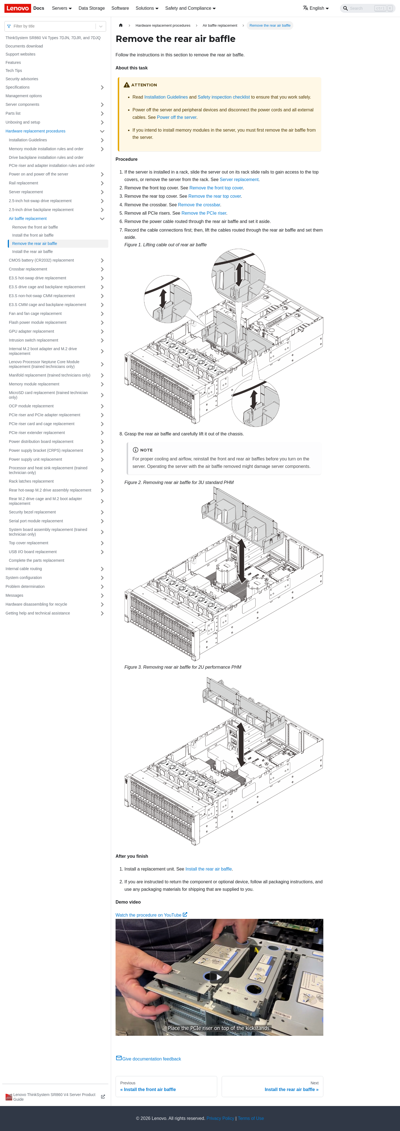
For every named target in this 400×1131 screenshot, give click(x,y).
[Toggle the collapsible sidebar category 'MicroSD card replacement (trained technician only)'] (102, 395)
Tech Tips (14, 70)
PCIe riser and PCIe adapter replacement (44, 415)
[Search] (368, 8)
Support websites (20, 54)
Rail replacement (23, 183)
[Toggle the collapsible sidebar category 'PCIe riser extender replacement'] (102, 432)
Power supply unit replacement (35, 459)
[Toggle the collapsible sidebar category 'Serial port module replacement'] (102, 521)
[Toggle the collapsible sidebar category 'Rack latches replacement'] (102, 481)
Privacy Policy (220, 1118)
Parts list (13, 113)
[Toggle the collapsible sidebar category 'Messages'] (102, 595)
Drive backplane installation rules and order (46, 157)
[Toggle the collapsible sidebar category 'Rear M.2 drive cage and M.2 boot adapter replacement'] (102, 501)
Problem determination (25, 586)
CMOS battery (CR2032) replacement (41, 260)
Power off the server (176, 117)
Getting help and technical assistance (38, 613)
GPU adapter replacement (31, 331)
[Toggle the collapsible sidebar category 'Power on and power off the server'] (102, 174)
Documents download (24, 46)
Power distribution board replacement (41, 441)
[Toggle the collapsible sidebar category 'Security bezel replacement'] (102, 512)
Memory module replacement (34, 384)
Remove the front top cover (216, 187)
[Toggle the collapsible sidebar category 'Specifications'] (102, 87)
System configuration (24, 577)
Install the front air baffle (33, 235)
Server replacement (26, 192)
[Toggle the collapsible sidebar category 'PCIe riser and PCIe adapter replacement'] (102, 415)
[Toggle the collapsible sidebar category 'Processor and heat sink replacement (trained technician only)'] (102, 470)
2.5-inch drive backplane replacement (41, 209)
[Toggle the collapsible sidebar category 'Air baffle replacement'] (102, 218)
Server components (22, 104)
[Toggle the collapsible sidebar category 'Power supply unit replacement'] (102, 459)
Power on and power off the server (38, 174)
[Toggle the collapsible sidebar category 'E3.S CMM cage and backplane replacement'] (102, 304)
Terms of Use (251, 1118)
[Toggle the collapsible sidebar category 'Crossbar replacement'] (102, 269)
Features (13, 62)
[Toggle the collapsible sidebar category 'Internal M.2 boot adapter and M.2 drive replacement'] (102, 351)
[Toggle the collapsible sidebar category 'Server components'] (102, 104)
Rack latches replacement (31, 481)
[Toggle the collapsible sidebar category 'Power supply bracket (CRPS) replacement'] (102, 450)
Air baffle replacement (28, 218)
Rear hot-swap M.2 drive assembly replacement (50, 490)
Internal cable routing (24, 568)
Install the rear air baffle (32, 251)
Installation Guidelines (28, 140)
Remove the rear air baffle (34, 243)
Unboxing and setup (23, 122)
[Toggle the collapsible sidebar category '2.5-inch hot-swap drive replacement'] (102, 201)
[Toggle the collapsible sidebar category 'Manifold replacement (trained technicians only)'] (102, 375)
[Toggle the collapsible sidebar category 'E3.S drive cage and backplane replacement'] (102, 287)
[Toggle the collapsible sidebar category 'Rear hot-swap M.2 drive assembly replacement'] (102, 490)
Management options (24, 96)
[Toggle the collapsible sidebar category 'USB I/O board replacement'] (102, 552)
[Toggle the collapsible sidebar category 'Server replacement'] (102, 192)
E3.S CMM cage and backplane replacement (47, 304)
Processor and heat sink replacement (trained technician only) (48, 470)
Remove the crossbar (199, 204)
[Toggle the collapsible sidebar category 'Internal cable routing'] (102, 569)
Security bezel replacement (32, 512)
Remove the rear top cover (214, 196)
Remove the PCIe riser (203, 213)
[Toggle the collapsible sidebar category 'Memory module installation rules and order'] (102, 149)
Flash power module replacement (37, 322)
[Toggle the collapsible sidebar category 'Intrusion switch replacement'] (102, 340)
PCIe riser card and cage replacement (41, 424)
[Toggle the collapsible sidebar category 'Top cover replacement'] (102, 543)
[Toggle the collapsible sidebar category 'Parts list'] (102, 113)
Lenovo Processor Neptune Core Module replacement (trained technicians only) (44, 364)
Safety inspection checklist (224, 97)
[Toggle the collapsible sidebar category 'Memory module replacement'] (102, 384)
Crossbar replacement (28, 269)
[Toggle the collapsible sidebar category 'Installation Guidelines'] (102, 140)
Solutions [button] (145, 8)
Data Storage (92, 8)
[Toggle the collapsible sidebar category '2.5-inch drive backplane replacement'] (102, 209)
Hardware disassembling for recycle (36, 604)
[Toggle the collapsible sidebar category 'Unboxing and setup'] (102, 122)
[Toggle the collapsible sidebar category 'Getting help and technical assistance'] (102, 613)
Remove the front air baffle (35, 227)
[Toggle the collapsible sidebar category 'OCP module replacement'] (102, 406)
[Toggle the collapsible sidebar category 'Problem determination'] (102, 586)
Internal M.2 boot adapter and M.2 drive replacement (43, 351)
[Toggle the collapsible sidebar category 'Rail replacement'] (102, 183)
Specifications (17, 87)
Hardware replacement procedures (36, 131)
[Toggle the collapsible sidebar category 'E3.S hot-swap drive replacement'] (102, 278)
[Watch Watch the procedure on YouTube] (219, 977)
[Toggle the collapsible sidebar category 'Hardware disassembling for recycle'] (102, 604)
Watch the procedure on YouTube (151, 915)
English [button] (313, 8)
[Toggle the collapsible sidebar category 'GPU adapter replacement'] (102, 331)
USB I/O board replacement (33, 552)
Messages (14, 595)
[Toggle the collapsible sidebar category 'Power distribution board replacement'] (102, 441)
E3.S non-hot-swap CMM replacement (42, 296)
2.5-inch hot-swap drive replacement (40, 201)
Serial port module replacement (36, 521)
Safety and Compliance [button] (188, 8)
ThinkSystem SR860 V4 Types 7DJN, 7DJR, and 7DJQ (53, 38)
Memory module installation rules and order (46, 149)
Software (120, 8)
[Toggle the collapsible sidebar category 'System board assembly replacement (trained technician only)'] (102, 532)
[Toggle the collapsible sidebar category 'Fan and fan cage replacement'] (102, 313)
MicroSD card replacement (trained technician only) (48, 395)
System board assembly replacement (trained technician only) (48, 532)
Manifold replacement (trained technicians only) (49, 375)
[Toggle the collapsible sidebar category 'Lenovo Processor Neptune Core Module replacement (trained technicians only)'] (102, 364)
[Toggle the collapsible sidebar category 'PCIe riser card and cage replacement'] (102, 424)
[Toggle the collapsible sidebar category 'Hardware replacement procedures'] (102, 131)
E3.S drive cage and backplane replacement (47, 287)
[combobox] (14, 26)
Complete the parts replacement (36, 560)
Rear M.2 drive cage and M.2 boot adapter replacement (45, 501)
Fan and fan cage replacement (35, 313)
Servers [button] (59, 8)
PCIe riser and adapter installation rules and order (52, 165)
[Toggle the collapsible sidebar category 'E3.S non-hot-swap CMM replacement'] (102, 296)
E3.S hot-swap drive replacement (37, 278)
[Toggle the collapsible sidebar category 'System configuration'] (102, 577)
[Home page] (121, 25)
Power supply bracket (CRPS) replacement (46, 450)
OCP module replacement (31, 406)
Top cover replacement (28, 543)
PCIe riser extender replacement (37, 432)
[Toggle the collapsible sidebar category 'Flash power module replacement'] (102, 322)
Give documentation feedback (148, 1059)
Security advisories (22, 79)
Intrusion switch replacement (33, 340)
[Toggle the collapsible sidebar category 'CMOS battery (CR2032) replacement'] (102, 260)
